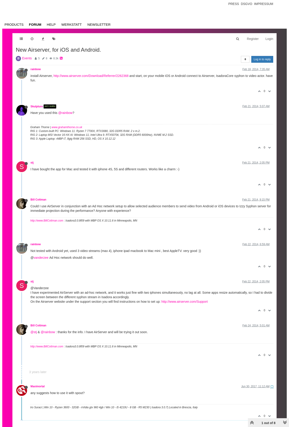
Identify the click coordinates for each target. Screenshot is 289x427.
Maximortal (37, 386)
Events (27, 58)
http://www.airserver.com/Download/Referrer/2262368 (91, 76)
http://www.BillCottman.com (46, 220)
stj (32, 162)
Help (51, 24)
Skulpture (36, 106)
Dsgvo (246, 4)
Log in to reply (262, 59)
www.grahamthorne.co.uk (67, 127)
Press (233, 4)
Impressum (263, 4)
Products (14, 24)
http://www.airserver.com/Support (184, 301)
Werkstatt (71, 24)
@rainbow (65, 113)
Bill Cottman (38, 199)
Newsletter (99, 24)
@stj (33, 332)
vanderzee (41, 257)
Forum (35, 24)
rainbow (35, 69)
